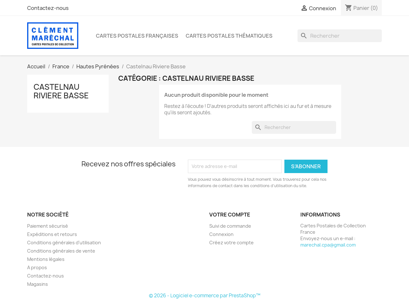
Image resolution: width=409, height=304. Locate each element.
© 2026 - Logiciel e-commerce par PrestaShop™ (204, 295)
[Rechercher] (339, 35)
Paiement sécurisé (47, 226)
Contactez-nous (48, 7)
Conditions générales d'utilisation (64, 242)
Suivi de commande (230, 226)
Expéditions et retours (52, 234)
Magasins (37, 284)
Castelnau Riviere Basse (61, 91)
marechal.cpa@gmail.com (328, 245)
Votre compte (229, 214)
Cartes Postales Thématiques (229, 35)
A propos (37, 267)
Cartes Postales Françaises (137, 35)
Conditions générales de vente (61, 251)
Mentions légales (46, 259)
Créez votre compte (231, 242)
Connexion (221, 234)
